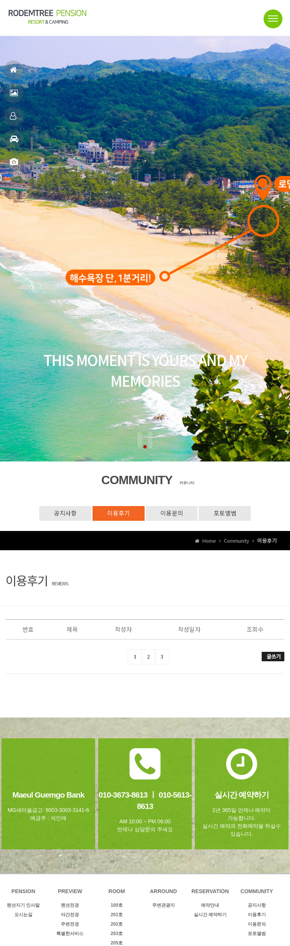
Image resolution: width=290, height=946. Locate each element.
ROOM (116, 891)
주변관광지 (163, 905)
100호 (117, 905)
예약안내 (210, 905)
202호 (117, 924)
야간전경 (70, 914)
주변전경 (70, 924)
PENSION (23, 891)
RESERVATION (210, 891)
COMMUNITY (257, 891)
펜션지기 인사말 (23, 905)
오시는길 (23, 914)
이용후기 (118, 513)
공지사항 (64, 513)
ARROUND (163, 891)
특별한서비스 (69, 933)
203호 (117, 933)
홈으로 (13, 73)
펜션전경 (14, 96)
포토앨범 (14, 165)
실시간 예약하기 (210, 914)
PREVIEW (70, 891)
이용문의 (172, 513)
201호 (117, 914)
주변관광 (14, 142)
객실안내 (13, 119)
